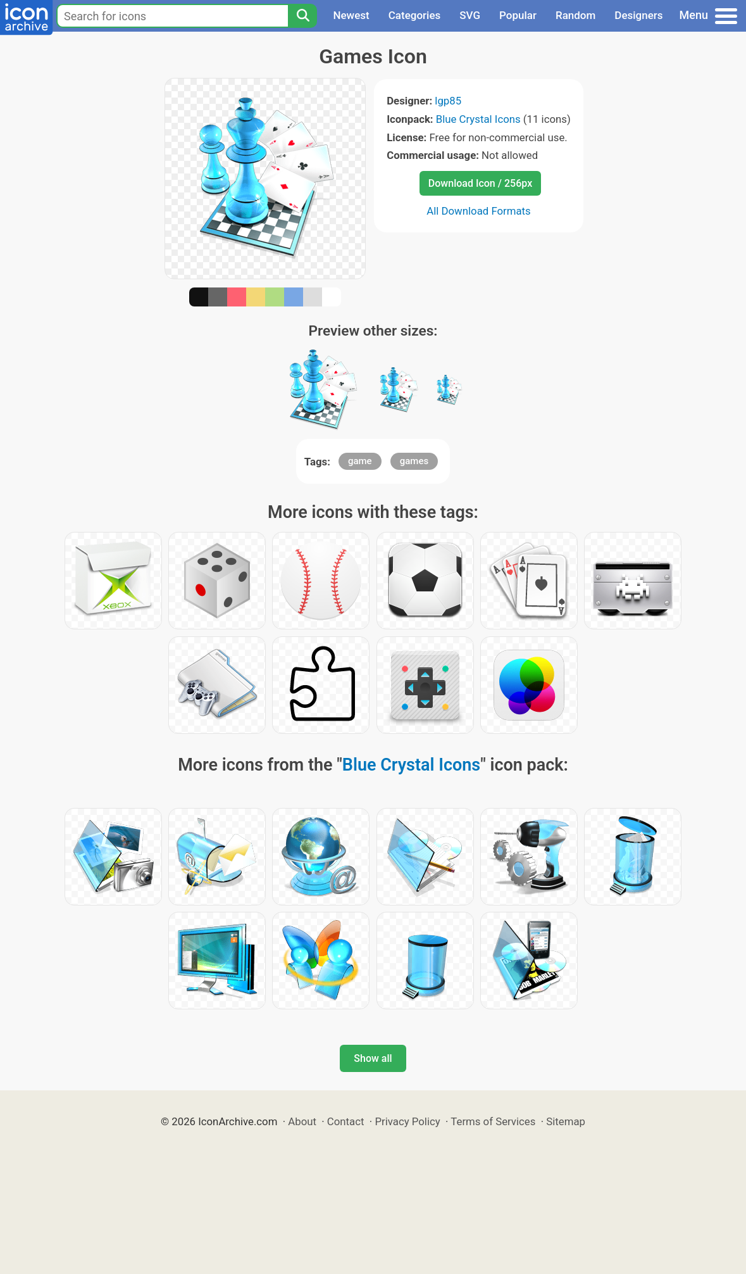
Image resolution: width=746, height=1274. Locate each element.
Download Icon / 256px (480, 183)
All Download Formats (478, 211)
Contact (345, 1121)
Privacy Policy (407, 1121)
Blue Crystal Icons (478, 119)
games (414, 461)
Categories (415, 15)
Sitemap (565, 1121)
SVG (469, 15)
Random (575, 15)
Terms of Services (493, 1121)
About (302, 1121)
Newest (351, 15)
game (360, 461)
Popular (518, 15)
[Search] (302, 16)
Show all (373, 1058)
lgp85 (448, 100)
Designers (638, 15)
